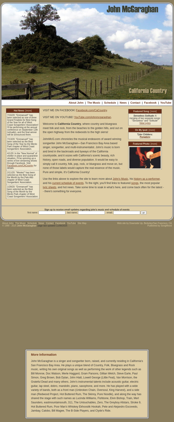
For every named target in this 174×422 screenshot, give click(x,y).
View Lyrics (145, 123)
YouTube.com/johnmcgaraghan (92, 117)
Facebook (150, 102)
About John (76, 102)
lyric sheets (49, 187)
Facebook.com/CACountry (20, 165)
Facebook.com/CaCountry (91, 110)
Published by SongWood (159, 225)
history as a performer (147, 178)
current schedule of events (68, 183)
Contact (135, 102)
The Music (93, 102)
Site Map (82, 223)
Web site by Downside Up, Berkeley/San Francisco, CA (144, 223)
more (28, 110)
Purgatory (145, 137)
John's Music (120, 178)
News (123, 102)
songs (134, 183)
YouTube (165, 102)
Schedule (110, 102)
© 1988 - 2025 (19, 225)
